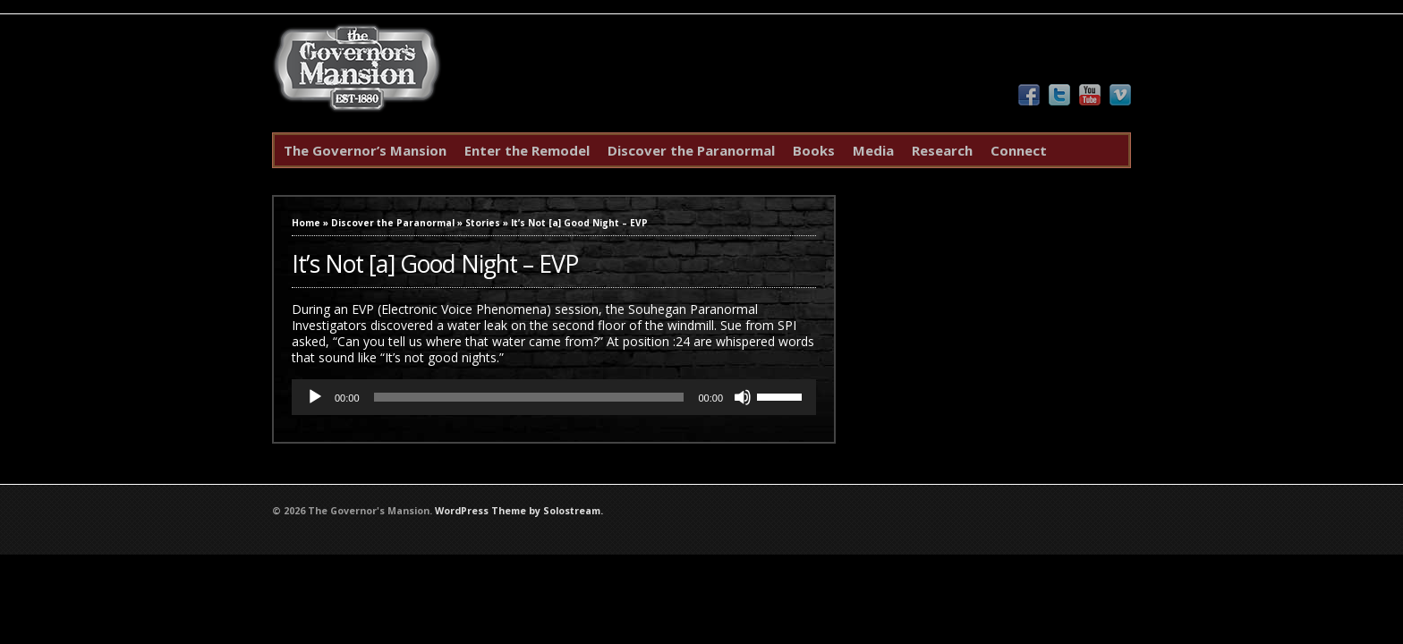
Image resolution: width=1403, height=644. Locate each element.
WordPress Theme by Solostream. (519, 510)
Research (942, 150)
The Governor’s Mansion (365, 150)
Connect (1019, 150)
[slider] (529, 397)
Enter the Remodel (527, 150)
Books (814, 150)
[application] (554, 397)
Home (306, 222)
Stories (482, 222)
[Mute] (743, 397)
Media (873, 150)
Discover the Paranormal (691, 150)
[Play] (315, 397)
